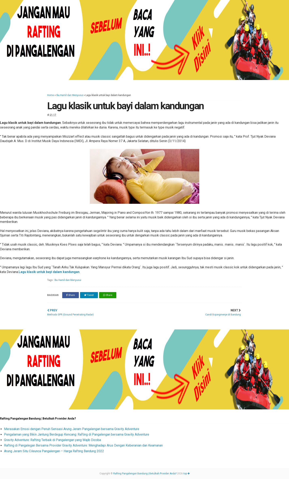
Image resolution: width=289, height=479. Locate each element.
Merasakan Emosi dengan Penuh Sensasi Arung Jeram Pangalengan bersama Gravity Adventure (71, 429)
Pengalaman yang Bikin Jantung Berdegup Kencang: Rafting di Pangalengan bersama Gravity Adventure (76, 434)
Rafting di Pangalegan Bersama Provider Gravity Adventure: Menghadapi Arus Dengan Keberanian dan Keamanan (83, 445)
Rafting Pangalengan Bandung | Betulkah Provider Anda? (145, 473)
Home (50, 95)
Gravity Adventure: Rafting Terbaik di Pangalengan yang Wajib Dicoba (52, 440)
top (186, 473)
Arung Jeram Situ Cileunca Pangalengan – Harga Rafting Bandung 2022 (54, 451)
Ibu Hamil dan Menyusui (69, 95)
